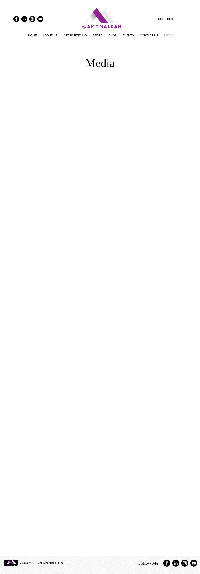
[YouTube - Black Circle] (40, 19)
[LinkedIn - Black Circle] (24, 19)
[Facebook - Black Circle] (16, 19)
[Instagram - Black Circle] (32, 19)
